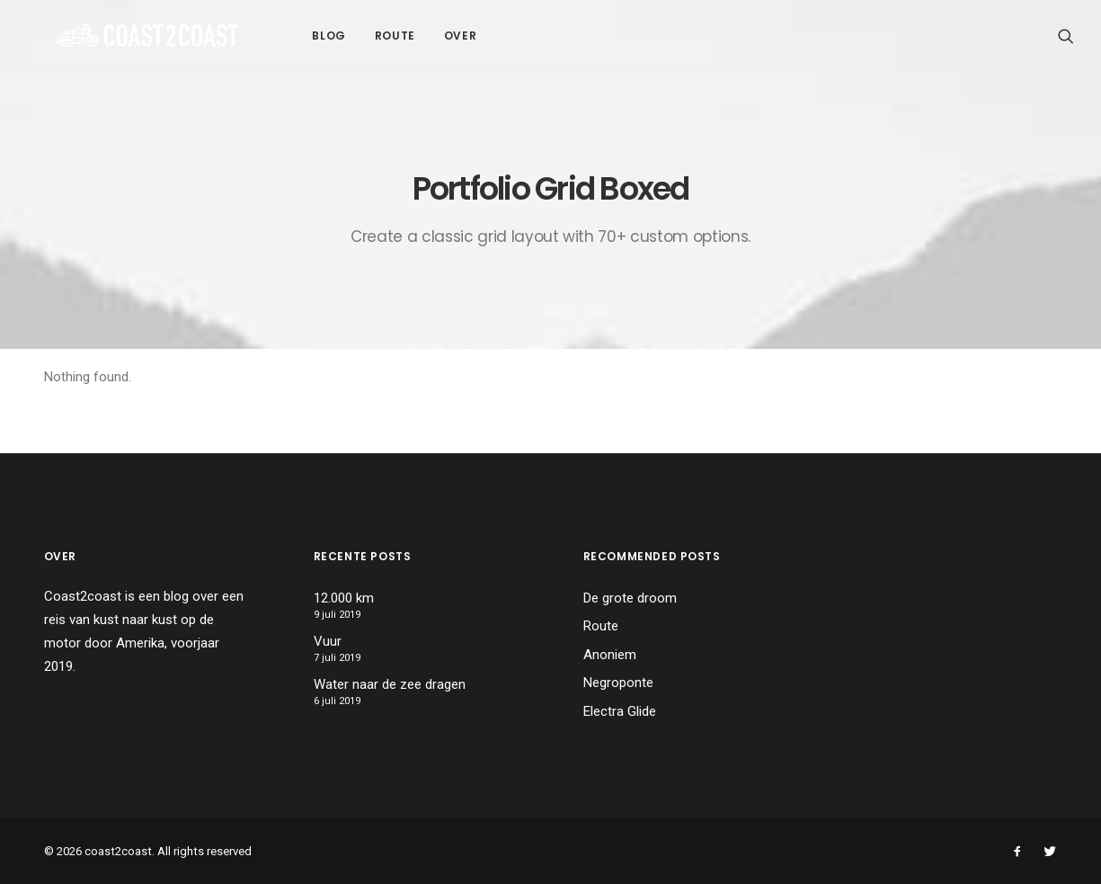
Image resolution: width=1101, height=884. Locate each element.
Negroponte (618, 682)
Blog (271, 35)
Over (402, 35)
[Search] (1066, 35)
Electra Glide (619, 711)
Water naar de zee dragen (390, 684)
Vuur (328, 641)
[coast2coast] (119, 35)
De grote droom (630, 598)
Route (337, 35)
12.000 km (344, 598)
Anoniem (609, 655)
